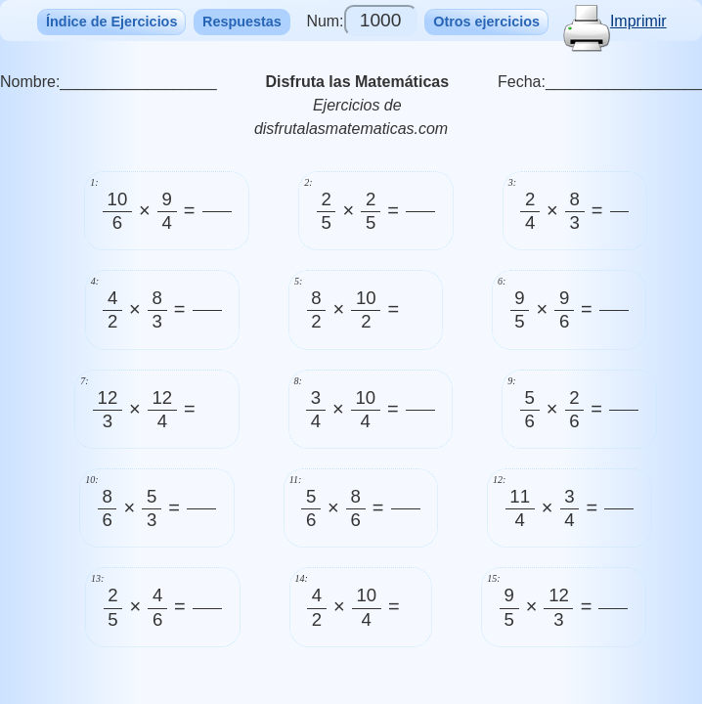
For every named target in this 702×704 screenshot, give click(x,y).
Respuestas (242, 21)
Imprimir (615, 21)
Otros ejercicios (486, 21)
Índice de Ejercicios (111, 21)
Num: (361, 20)
